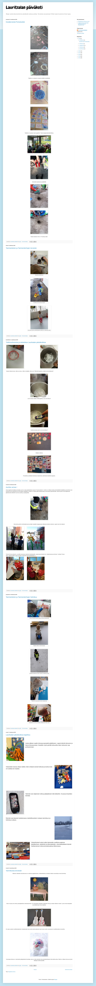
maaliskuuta (81, 45)
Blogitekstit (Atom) (11, 971)
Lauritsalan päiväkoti (82, 30)
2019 (79, 38)
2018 (79, 51)
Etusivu (35, 969)
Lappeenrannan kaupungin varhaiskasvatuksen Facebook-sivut (83, 24)
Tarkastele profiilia (80, 33)
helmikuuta (81, 47)
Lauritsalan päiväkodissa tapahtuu (18, 735)
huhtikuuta (81, 43)
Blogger (55, 979)
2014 (79, 57)
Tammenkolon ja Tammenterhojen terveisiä (21, 248)
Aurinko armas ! (11, 487)
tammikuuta (81, 48)
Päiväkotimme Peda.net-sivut (83, 21)
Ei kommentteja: (25, 241)
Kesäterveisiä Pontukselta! (15, 22)
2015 (79, 56)
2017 (79, 52)
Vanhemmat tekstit (68, 969)
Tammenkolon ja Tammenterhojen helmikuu (21, 597)
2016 (79, 54)
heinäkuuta (81, 40)
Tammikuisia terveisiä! (14, 871)
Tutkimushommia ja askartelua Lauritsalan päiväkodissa (26, 342)
